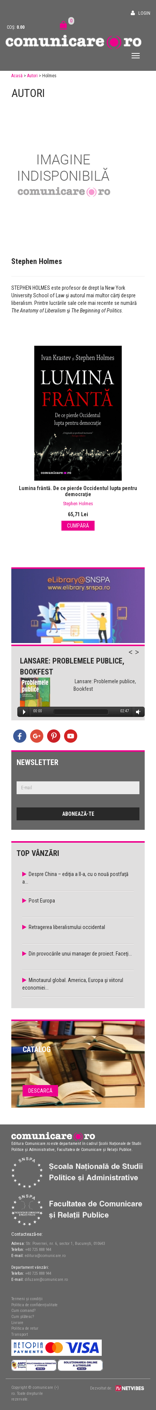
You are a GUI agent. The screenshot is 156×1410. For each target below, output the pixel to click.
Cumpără (78, 526)
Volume (137, 712)
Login (144, 13)
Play (24, 712)
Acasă (17, 75)
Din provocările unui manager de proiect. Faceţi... (80, 954)
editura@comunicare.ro (45, 1255)
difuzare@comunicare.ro (46, 1279)
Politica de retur (24, 1328)
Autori (32, 75)
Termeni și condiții (27, 1298)
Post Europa (42, 901)
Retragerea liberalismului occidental (67, 927)
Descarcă (40, 1091)
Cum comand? (23, 1310)
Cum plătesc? (22, 1316)
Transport (19, 1334)
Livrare (17, 1322)
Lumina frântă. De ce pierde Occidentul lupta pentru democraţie (78, 491)
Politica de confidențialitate (34, 1304)
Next (141, 656)
